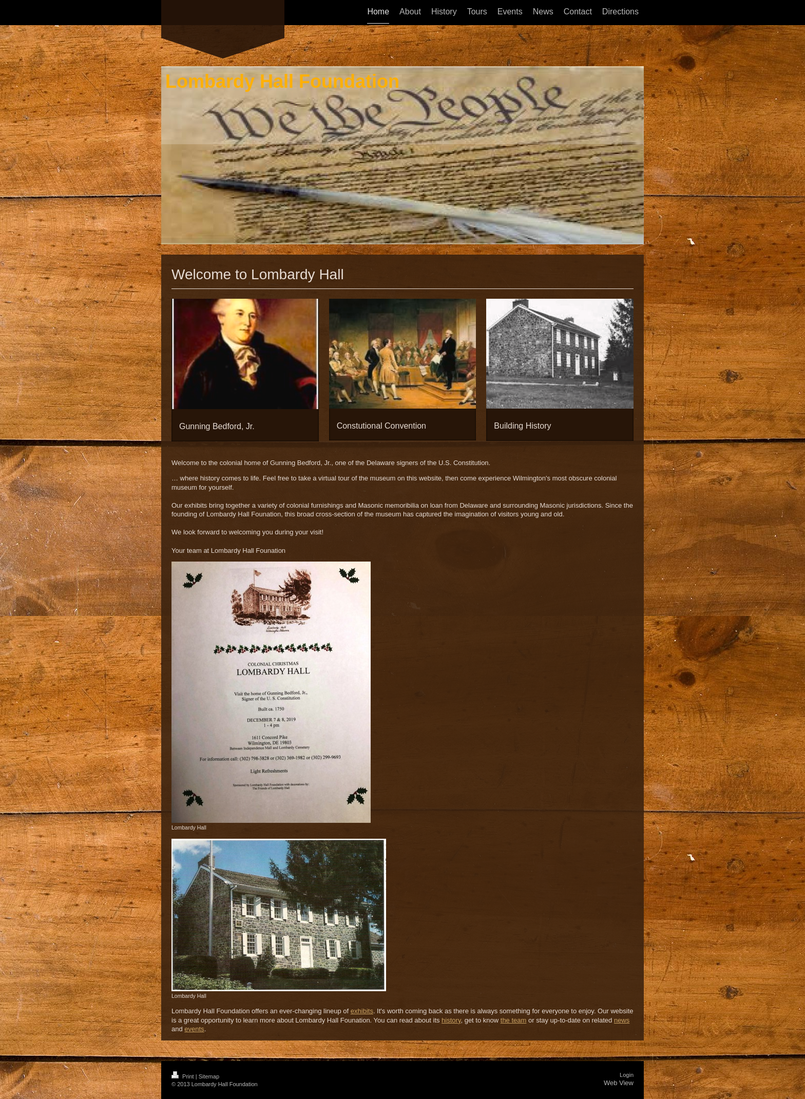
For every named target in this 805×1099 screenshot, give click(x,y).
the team (514, 1020)
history (451, 1020)
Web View (619, 1083)
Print (183, 1076)
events (194, 1029)
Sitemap (209, 1076)
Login (627, 1075)
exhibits (362, 1011)
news (621, 1020)
